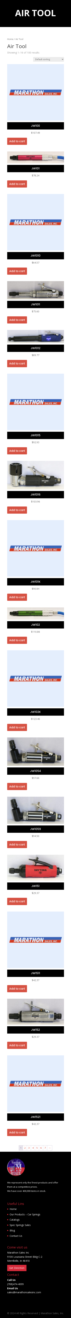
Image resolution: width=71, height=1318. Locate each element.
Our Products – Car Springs (25, 1214)
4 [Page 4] (33, 1147)
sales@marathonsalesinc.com (24, 1292)
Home (10, 39)
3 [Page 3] (29, 1147)
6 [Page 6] (41, 1147)
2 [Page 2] (25, 1147)
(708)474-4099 (15, 1284)
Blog (12, 1230)
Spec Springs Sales (20, 1225)
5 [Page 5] (37, 1147)
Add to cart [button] (17, 141)
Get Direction (16, 1268)
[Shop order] (48, 59)
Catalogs (15, 1219)
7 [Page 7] (45, 1147)
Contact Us (16, 1235)
